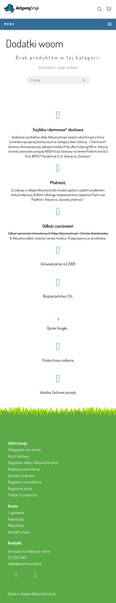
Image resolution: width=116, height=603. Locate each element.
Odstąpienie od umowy (24, 449)
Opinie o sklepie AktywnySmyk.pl (31, 593)
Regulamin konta (20, 488)
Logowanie (16, 512)
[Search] (99, 9)
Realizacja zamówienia (24, 469)
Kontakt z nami (18, 532)
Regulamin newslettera (24, 482)
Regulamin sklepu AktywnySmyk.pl (33, 462)
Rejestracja (16, 519)
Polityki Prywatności (22, 495)
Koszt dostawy (18, 456)
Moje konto (16, 525)
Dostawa (84, 156)
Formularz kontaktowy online (29, 551)
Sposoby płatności (71, 199)
